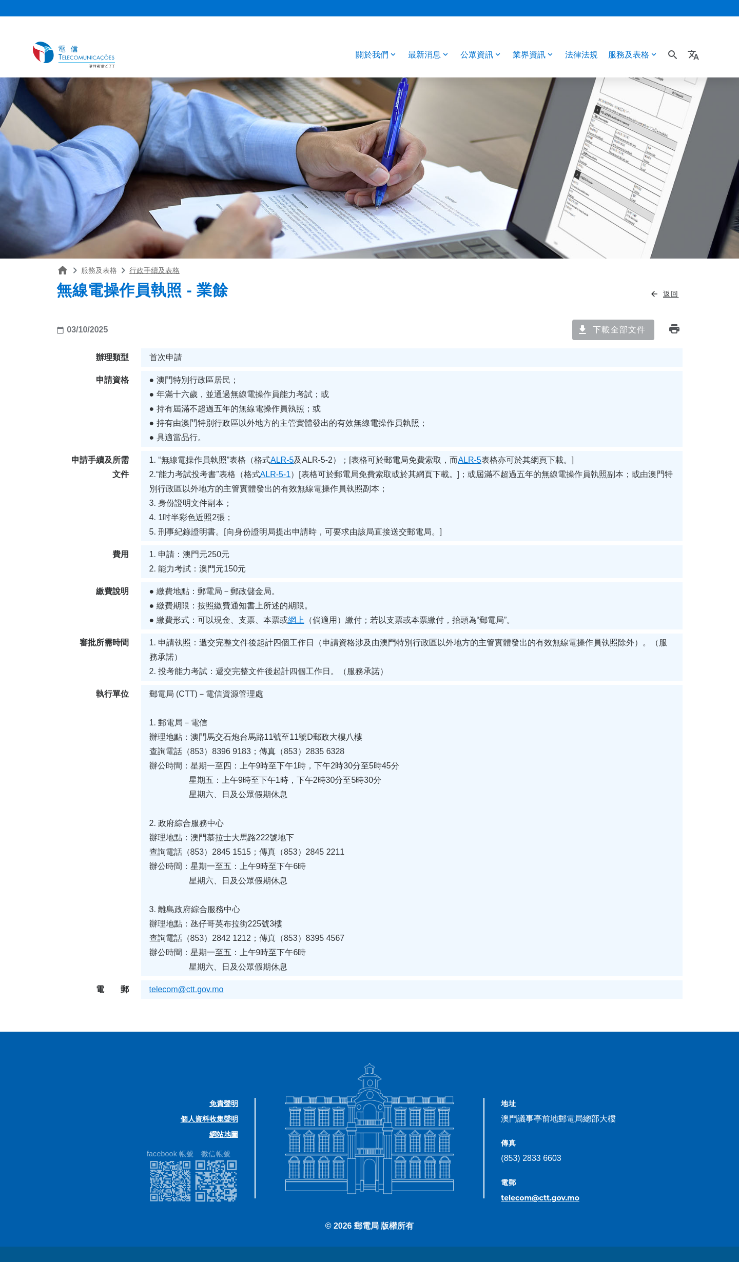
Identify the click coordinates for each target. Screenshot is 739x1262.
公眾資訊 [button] (476, 54)
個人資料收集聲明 (209, 1119)
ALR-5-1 (275, 474)
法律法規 (581, 54)
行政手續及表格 (154, 270)
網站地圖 (223, 1134)
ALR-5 (282, 460)
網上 (296, 620)
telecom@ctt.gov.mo (186, 989)
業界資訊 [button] (529, 54)
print (674, 329)
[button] (694, 55)
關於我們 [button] (372, 54)
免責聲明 (223, 1103)
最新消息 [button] (424, 54)
